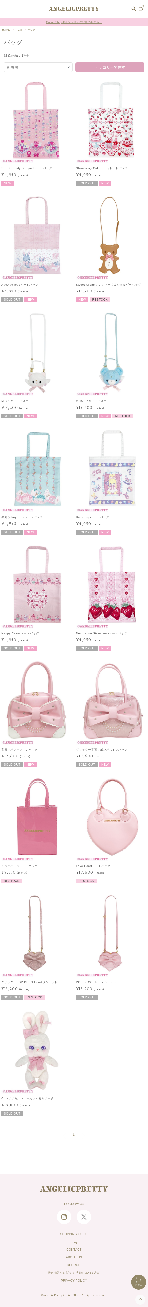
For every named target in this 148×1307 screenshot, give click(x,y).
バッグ (31, 29)
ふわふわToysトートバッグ (19, 284)
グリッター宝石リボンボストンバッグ (102, 749)
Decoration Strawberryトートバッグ (101, 633)
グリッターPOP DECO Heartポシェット (29, 982)
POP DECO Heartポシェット (96, 982)
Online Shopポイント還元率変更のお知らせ (74, 22)
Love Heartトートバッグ (93, 865)
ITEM (19, 29)
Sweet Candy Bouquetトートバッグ (26, 167)
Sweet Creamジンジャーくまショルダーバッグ (108, 284)
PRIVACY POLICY (74, 1280)
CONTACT (74, 1249)
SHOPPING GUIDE (74, 1234)
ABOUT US (74, 1257)
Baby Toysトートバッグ (92, 516)
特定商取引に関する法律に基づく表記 (74, 1273)
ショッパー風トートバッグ (19, 865)
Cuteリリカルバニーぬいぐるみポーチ (27, 1098)
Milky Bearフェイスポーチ (94, 400)
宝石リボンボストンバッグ (19, 749)
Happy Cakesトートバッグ (20, 633)
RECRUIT (74, 1265)
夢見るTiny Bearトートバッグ (22, 516)
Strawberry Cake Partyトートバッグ (102, 167)
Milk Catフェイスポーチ (18, 400)
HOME (6, 29)
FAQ (74, 1242)
